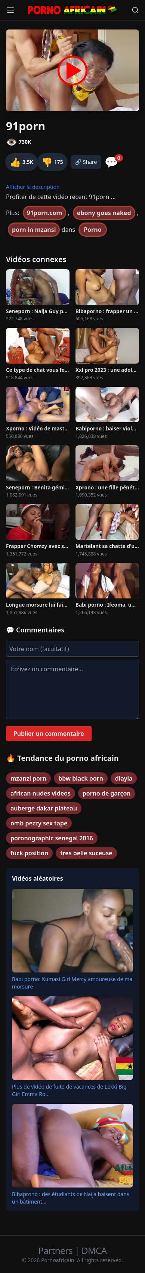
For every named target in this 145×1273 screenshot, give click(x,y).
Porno (93, 229)
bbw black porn (80, 778)
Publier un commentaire (48, 733)
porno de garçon (107, 793)
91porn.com (44, 213)
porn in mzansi (34, 229)
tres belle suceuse (86, 853)
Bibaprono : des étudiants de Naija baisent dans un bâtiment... (70, 1197)
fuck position (29, 853)
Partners (56, 1250)
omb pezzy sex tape (38, 823)
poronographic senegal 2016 (51, 838)
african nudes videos (40, 793)
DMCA (94, 1250)
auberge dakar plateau (43, 808)
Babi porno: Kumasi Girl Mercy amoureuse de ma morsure (72, 982)
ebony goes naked (104, 213)
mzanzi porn (28, 778)
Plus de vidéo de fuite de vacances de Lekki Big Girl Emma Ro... (69, 1090)
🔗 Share (86, 161)
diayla (124, 778)
